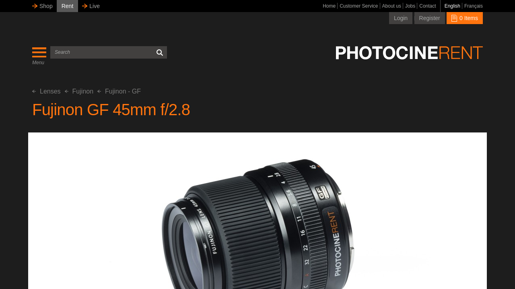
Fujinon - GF (119, 91)
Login (401, 18)
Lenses (46, 91)
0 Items (464, 18)
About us (391, 6)
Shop (46, 6)
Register (429, 18)
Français (473, 6)
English (452, 6)
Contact (427, 6)
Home (329, 6)
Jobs (410, 6)
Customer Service (359, 6)
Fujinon (79, 91)
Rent (68, 6)
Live (94, 6)
